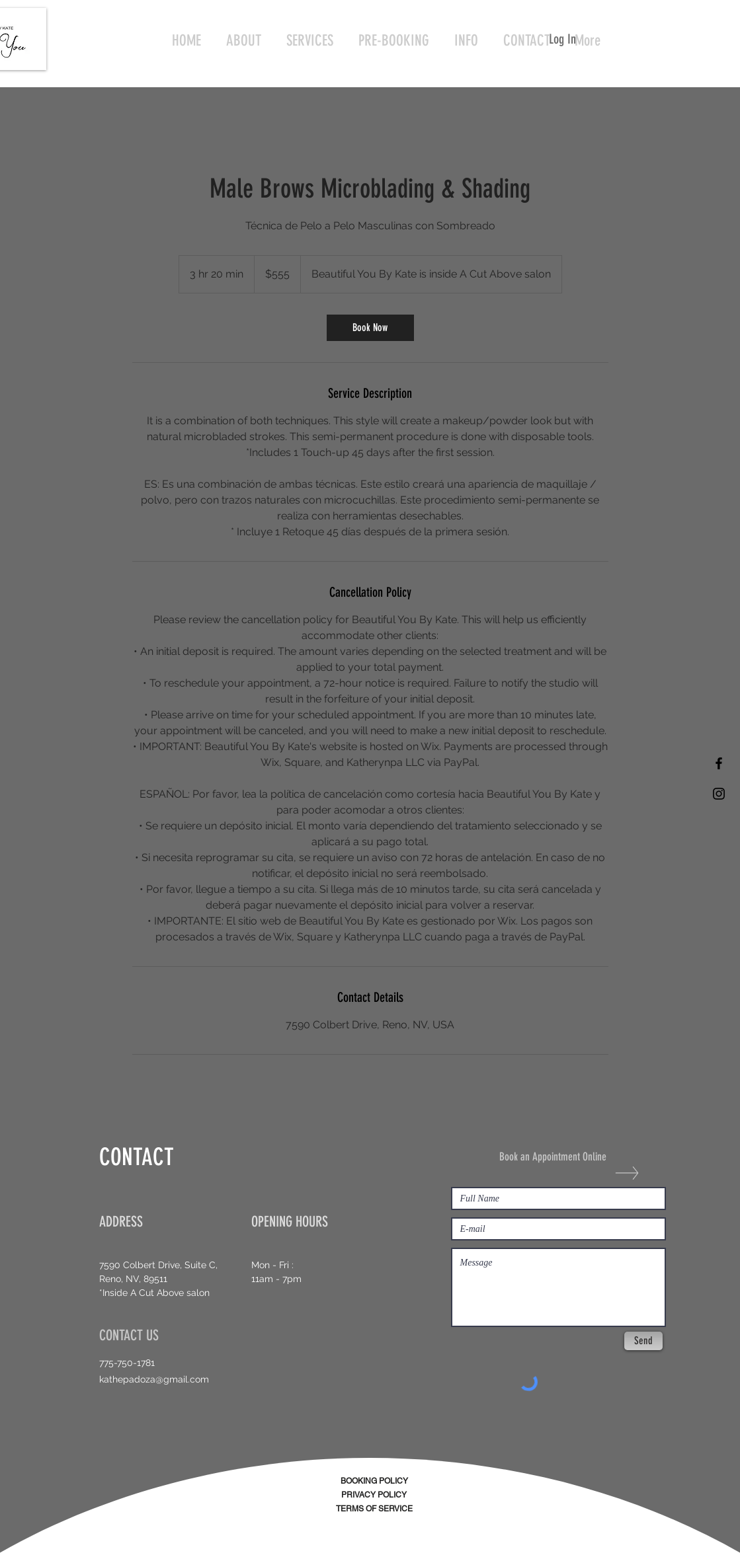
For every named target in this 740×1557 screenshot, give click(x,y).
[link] (370, 328)
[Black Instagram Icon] (719, 794)
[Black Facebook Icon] (719, 763)
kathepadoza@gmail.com (154, 1379)
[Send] (643, 1341)
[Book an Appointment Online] (560, 1156)
